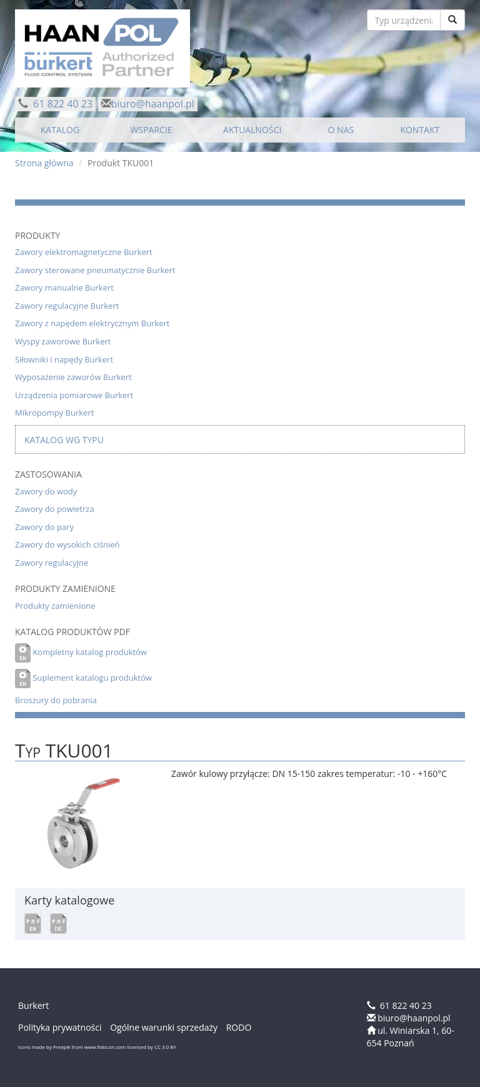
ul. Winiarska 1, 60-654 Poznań (410, 1036)
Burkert (33, 1005)
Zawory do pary (44, 527)
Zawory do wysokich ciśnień (67, 544)
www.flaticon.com (105, 1046)
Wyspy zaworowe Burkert (63, 341)
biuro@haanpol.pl (152, 104)
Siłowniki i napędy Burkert (64, 359)
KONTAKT (419, 130)
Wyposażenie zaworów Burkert (73, 377)
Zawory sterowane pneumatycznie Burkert (95, 270)
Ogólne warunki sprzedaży (164, 1027)
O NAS (341, 130)
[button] (32, 923)
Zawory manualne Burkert (64, 287)
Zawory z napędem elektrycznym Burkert (92, 323)
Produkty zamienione (55, 605)
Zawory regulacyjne (51, 562)
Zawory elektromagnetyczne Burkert (83, 252)
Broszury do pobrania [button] (56, 700)
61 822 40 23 (61, 104)
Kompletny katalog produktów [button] (89, 652)
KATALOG (60, 130)
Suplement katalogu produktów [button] (92, 677)
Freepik (62, 1046)
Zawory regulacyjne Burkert (67, 305)
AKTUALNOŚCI (252, 130)
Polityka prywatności (60, 1027)
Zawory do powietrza (54, 508)
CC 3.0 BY (165, 1046)
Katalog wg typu (64, 440)
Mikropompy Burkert (54, 412)
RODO (239, 1027)
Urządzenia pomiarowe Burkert (74, 395)
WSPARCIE (151, 130)
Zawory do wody (46, 491)
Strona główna (44, 163)
